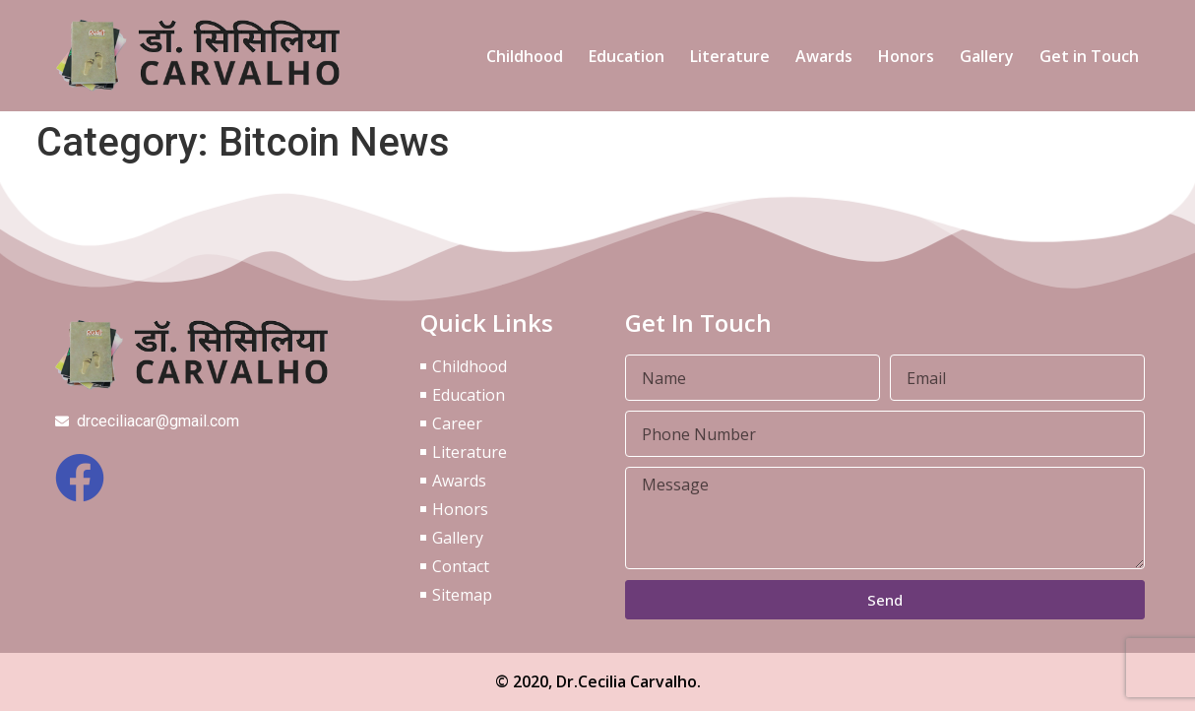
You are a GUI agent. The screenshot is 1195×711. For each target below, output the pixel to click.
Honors (906, 56)
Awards (823, 56)
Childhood (524, 56)
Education (626, 56)
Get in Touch (1089, 56)
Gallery (987, 56)
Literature (730, 56)
